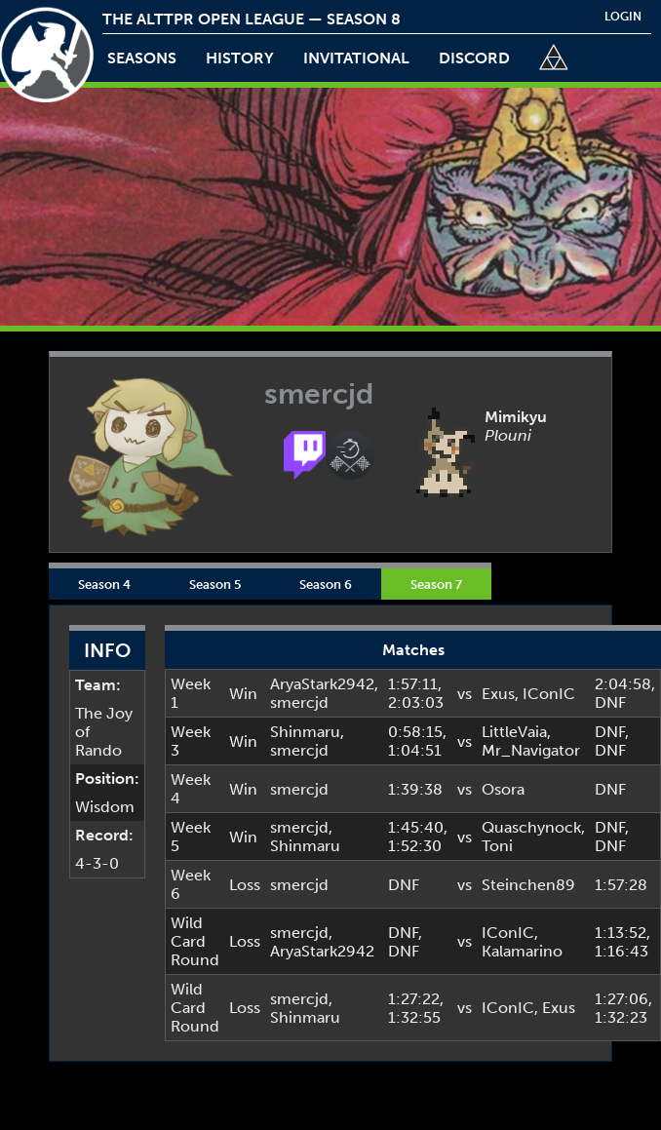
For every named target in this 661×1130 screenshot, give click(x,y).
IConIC (549, 693)
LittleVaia (514, 731)
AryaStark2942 (322, 684)
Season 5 (215, 584)
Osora (503, 789)
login (623, 16)
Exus (498, 693)
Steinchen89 (528, 885)
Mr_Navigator (531, 750)
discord (474, 58)
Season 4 (104, 584)
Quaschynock (531, 827)
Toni (497, 846)
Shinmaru (305, 731)
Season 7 (436, 584)
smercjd (299, 702)
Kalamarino (522, 951)
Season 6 (325, 584)
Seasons (141, 58)
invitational (356, 58)
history (240, 58)
